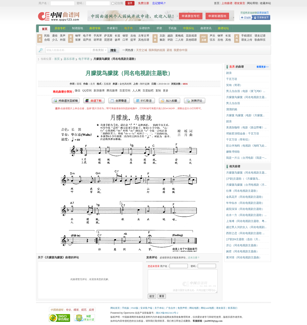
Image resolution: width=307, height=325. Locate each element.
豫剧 (162, 39)
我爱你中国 (180, 50)
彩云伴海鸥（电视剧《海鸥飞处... (246, 145)
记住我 (119, 3)
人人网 (136, 90)
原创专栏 (60, 28)
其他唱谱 (191, 39)
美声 (62, 35)
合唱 (47, 39)
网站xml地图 (207, 308)
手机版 (172, 28)
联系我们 (232, 308)
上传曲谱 (226, 3)
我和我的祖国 (157, 50)
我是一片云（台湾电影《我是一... (246, 157)
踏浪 (229, 73)
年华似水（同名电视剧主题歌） (245, 202)
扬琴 (117, 39)
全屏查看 (119, 100)
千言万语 (231, 79)
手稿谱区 (246, 35)
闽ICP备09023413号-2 (167, 313)
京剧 (162, 35)
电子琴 (87, 35)
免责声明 (182, 308)
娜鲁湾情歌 (233, 151)
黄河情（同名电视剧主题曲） (244, 257)
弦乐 (212, 39)
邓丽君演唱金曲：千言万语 (242, 133)
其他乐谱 (143, 39)
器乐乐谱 (69, 58)
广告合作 (170, 308)
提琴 (133, 39)
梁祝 (169, 50)
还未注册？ (194, 257)
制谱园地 (77, 28)
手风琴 (98, 35)
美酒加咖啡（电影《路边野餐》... (246, 127)
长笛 (117, 35)
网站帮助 (252, 3)
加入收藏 (169, 100)
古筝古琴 (143, 35)
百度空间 (124, 90)
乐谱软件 (144, 28)
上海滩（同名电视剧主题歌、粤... (246, 221)
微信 (77, 90)
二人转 (179, 39)
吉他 (133, 35)
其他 (228, 39)
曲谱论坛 (223, 28)
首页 (216, 3)
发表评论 (194, 100)
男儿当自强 (233, 103)
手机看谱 (144, 100)
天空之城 (141, 50)
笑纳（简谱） (234, 85)
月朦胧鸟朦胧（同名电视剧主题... (246, 97)
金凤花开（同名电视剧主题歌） (245, 196)
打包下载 (94, 100)
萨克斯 (108, 35)
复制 (158, 90)
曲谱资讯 (205, 28)
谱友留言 (239, 3)
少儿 (55, 39)
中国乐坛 (188, 28)
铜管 (125, 35)
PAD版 (134, 308)
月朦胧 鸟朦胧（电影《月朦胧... (245, 115)
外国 (62, 39)
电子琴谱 (84, 58)
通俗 (55, 35)
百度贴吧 (148, 90)
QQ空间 (87, 90)
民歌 (47, 35)
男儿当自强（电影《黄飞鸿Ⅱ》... (245, 91)
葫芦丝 (87, 39)
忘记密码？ (159, 3)
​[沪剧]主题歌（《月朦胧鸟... (243, 178)
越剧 (170, 35)
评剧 (170, 39)
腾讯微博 (112, 90)
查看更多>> (262, 66)
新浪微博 (99, 90)
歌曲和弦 (260, 39)
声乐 (212, 35)
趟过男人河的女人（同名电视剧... (246, 227)
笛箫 (78, 39)
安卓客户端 (146, 308)
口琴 (125, 39)
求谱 (159, 28)
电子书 (128, 28)
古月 (92, 83)
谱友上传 (246, 39)
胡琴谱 (98, 39)
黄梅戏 (179, 35)
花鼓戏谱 (191, 35)
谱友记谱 (260, 35)
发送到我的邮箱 (65, 100)
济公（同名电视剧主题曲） (242, 245)
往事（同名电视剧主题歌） (242, 190)
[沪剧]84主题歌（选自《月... (243, 239)
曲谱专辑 (94, 28)
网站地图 (194, 308)
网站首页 (115, 308)
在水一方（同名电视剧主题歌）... (246, 215)
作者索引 (112, 28)
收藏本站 (265, 3)
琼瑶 (79, 83)
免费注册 (143, 3)
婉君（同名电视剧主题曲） (242, 251)
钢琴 (78, 35)
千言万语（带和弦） (238, 139)
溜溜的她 (231, 109)
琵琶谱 (108, 39)
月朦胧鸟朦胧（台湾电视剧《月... (246, 184)
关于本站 (159, 308)
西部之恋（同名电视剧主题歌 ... (245, 233)
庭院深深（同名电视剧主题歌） (245, 209)
